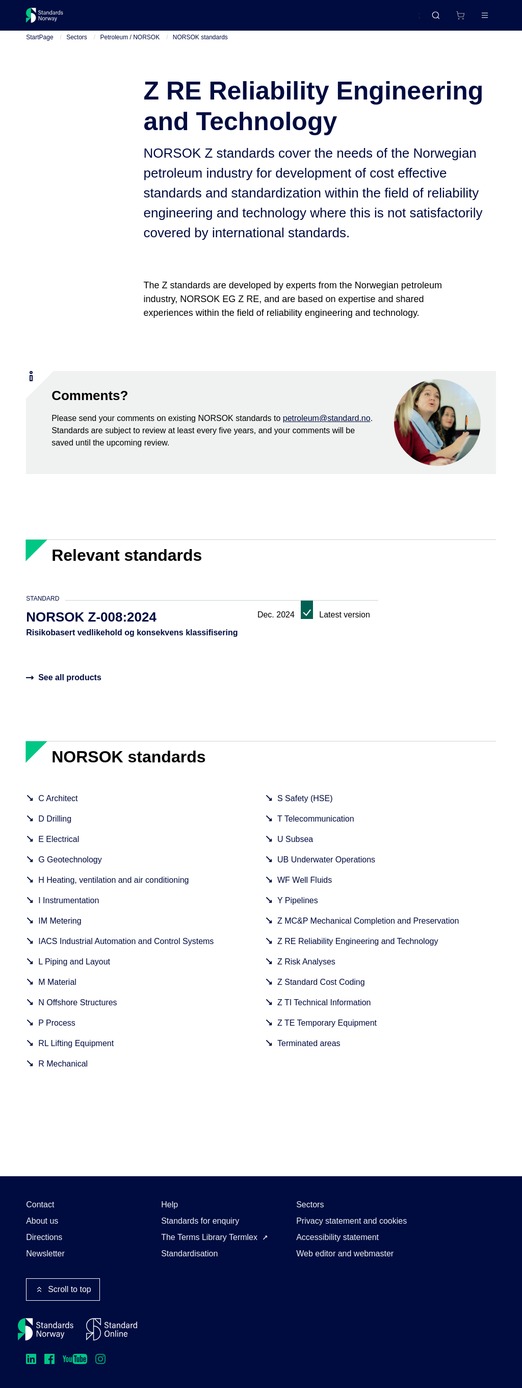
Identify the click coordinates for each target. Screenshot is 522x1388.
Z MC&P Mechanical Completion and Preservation (368, 929)
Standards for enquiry (200, 1221)
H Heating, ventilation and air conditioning (113, 888)
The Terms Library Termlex (209, 1237)
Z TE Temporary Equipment (327, 1031)
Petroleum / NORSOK (130, 45)
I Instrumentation (68, 908)
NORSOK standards (200, 45)
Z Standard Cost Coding (321, 990)
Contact (40, 1204)
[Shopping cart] (439, 19)
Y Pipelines (297, 908)
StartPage (39, 45)
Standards (115, 19)
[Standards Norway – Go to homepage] (52, 19)
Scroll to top (63, 1289)
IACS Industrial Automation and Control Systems (126, 949)
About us (42, 1221)
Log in (476, 19)
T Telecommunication (315, 827)
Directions (44, 1237)
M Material (57, 990)
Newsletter (45, 1253)
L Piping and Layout (74, 969)
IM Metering (59, 929)
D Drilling (54, 827)
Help (169, 1204)
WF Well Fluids (304, 888)
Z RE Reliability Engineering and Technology (357, 949)
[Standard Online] (111, 1329)
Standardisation (189, 1253)
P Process (56, 1031)
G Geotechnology (70, 867)
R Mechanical (63, 1072)
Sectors (76, 45)
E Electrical (58, 847)
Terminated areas (309, 1051)
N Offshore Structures (77, 1010)
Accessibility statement (337, 1237)
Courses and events (186, 19)
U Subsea (295, 847)
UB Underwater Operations (326, 867)
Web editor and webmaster (345, 1253)
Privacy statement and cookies (351, 1221)
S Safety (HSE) (304, 806)
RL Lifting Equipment (76, 1051)
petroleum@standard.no (327, 426)
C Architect (57, 806)
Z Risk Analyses (306, 969)
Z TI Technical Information (324, 1010)
